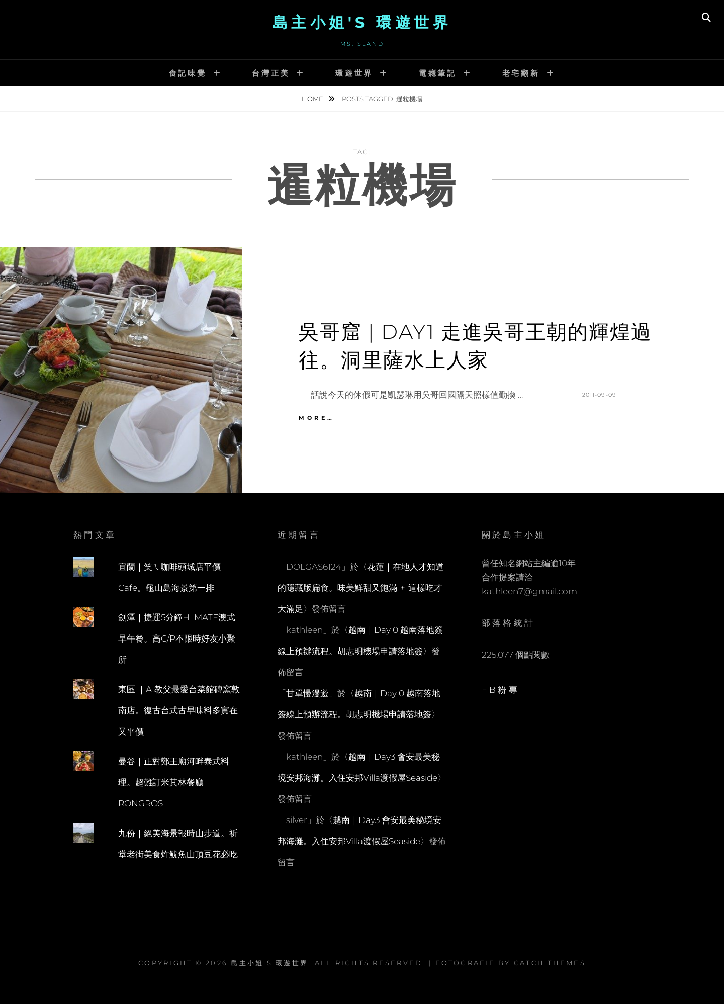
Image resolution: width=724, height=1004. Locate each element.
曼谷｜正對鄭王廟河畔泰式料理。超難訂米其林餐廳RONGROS (173, 782)
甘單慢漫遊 (307, 693)
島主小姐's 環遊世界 (362, 22)
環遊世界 (354, 73)
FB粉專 (500, 690)
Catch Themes (550, 963)
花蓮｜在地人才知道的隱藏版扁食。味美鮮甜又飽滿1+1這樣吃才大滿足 (361, 588)
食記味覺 (188, 73)
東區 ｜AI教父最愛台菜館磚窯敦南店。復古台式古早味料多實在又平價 (179, 710)
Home (313, 99)
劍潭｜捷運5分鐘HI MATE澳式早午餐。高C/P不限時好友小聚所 (176, 638)
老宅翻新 (521, 73)
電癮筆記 (438, 73)
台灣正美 (271, 73)
